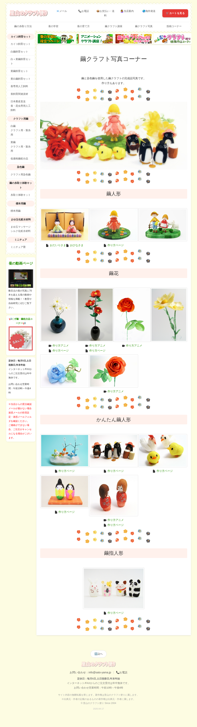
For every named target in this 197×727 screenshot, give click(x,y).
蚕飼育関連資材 (19, 94)
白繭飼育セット (19, 51)
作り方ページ (116, 245)
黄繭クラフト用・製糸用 (21, 146)
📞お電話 (83, 11)
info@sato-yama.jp (99, 672)
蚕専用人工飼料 (19, 86)
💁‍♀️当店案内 (127, 11)
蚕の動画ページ (21, 263)
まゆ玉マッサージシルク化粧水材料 (21, 229)
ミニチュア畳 (18, 247)
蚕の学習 (53, 26)
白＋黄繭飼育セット (21, 61)
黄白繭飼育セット (21, 78)
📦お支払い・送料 (105, 13)
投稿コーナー (174, 26)
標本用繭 (16, 211)
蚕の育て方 (83, 26)
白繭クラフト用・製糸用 (21, 130)
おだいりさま (58, 245)
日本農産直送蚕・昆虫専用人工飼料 (21, 106)
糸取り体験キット (21, 195)
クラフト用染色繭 (21, 174)
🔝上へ (98, 653)
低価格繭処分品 (19, 158)
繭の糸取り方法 (23, 26)
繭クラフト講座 (113, 26)
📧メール (61, 11)
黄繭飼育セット (19, 71)
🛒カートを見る (175, 13)
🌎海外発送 (148, 11)
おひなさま (76, 245)
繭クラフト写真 (144, 26)
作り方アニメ (61, 345)
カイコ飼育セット (21, 44)
